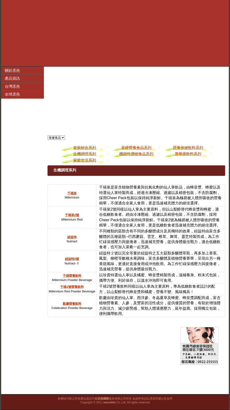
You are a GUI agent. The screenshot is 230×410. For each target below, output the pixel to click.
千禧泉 (72, 193)
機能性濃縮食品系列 (136, 154)
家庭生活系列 (84, 160)
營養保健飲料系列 (188, 148)
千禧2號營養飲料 (71, 287)
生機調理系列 (84, 154)
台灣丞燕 (12, 86)
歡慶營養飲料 (72, 303)
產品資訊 (12, 78)
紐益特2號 (72, 259)
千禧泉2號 (72, 215)
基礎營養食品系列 (136, 148)
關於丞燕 (12, 71)
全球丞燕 (12, 94)
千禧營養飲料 (72, 275)
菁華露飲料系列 (188, 154)
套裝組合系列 (84, 148)
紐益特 (72, 237)
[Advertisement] (115, 33)
